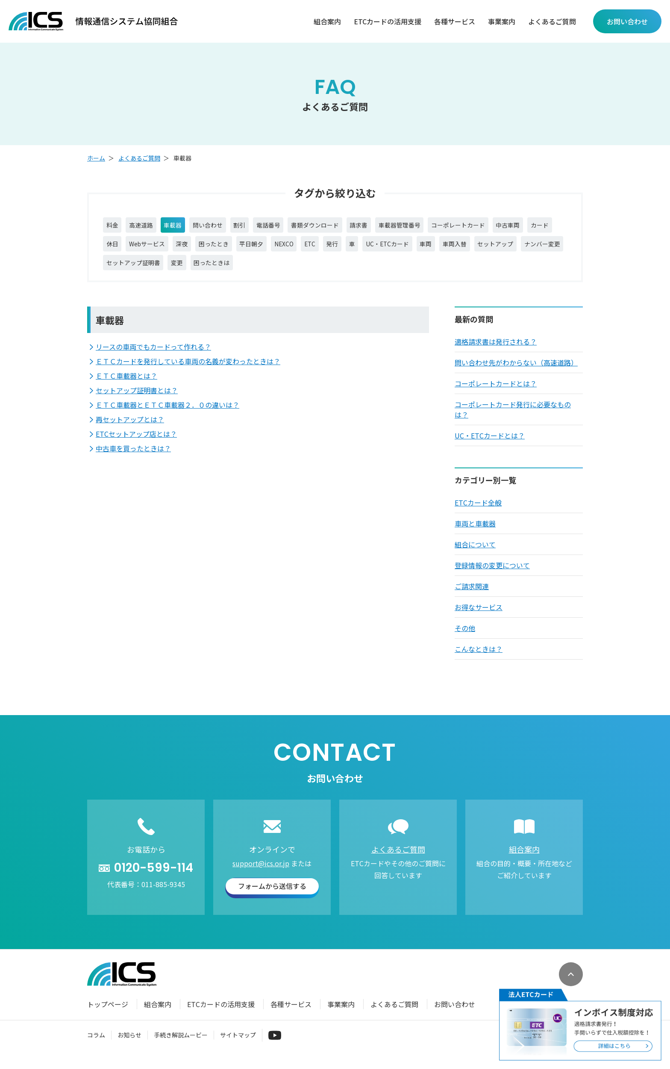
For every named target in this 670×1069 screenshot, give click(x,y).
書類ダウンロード (348, 227)
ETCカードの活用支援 (387, 21)
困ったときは (376, 271)
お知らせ (129, 1045)
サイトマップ (238, 1045)
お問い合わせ (454, 1014)
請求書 (398, 227)
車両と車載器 (475, 534)
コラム (96, 1045)
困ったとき (305, 249)
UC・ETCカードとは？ (490, 446)
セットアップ (167, 271)
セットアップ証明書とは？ (137, 400)
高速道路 (147, 227)
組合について (475, 554)
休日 (187, 249)
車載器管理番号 (446, 227)
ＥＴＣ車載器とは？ (126, 386)
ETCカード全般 (478, 513)
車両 (551, 249)
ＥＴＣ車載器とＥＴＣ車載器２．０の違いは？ (167, 415)
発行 (442, 249)
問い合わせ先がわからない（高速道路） (516, 373)
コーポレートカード (513, 227)
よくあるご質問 (552, 21)
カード (157, 249)
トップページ (107, 1014)
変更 (336, 271)
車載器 (184, 227)
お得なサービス (478, 617)
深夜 (268, 249)
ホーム (96, 158)
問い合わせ (224, 227)
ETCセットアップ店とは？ (136, 444)
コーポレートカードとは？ (496, 393)
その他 (465, 638)
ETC (416, 249)
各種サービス (454, 21)
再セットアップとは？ (130, 429)
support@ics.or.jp (260, 873)
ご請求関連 (472, 596)
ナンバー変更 (221, 271)
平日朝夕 (348, 249)
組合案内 (327, 21)
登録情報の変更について (492, 575)
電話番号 (294, 227)
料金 (114, 227)
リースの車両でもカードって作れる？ (153, 357)
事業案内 (501, 21)
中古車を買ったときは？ (133, 458)
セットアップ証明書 (286, 271)
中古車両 (121, 249)
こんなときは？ (478, 659)
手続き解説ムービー (181, 1045)
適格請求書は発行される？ (496, 352)
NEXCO (386, 249)
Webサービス (228, 249)
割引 (261, 227)
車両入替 (121, 271)
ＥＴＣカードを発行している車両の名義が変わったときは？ (188, 371)
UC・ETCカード (506, 249)
